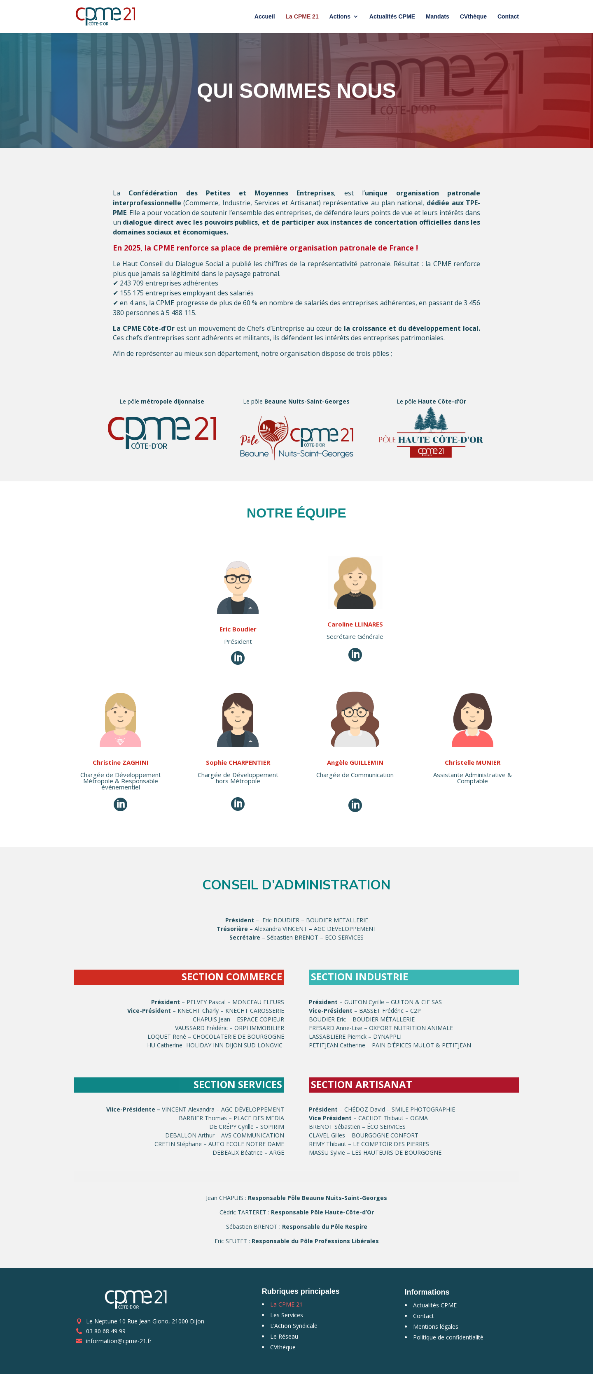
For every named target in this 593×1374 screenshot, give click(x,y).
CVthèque (473, 17)
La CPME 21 (302, 17)
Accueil (264, 17)
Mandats (437, 17)
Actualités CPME (392, 17)
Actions (339, 17)
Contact (508, 17)
